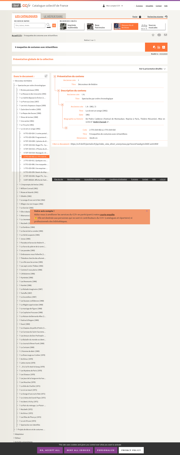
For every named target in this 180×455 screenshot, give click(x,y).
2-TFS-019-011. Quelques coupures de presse (36, 160)
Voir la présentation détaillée (150, 69)
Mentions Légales (73, 179)
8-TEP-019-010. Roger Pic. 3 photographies (36, 145)
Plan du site (58, 179)
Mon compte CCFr (115, 5)
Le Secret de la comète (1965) (32, 231)
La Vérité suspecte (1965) (30, 235)
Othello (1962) (26, 196)
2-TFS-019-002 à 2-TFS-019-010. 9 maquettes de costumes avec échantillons (36, 156)
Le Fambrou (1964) (28, 227)
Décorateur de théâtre (23, 81)
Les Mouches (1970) (28, 382)
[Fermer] (143, 211)
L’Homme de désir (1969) (30, 351)
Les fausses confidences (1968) (32, 301)
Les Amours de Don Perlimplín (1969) (33, 335)
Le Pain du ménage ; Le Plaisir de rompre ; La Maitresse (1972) (33, 405)
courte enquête (107, 214)
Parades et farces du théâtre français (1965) (33, 242)
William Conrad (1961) (29, 188)
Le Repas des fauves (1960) (31, 113)
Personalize (106, 450)
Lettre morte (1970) (28, 363)
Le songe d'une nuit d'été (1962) (33, 200)
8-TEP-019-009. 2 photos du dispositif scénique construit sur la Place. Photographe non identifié (36, 141)
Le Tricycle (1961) (27, 125)
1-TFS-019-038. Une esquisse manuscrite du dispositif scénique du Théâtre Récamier (36, 168)
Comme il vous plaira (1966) (31, 270)
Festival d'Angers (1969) (30, 320)
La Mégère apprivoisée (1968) (32, 304)
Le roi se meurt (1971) (29, 390)
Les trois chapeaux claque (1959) (33, 105)
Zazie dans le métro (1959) (31, 109)
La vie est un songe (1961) (30, 129)
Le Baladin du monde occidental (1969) (33, 339)
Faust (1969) (25, 324)
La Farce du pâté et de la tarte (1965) (33, 246)
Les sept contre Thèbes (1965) (32, 266)
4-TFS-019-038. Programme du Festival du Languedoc (36, 137)
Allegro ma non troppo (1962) (32, 204)
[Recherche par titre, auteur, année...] (29, 25)
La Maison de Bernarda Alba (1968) (33, 316)
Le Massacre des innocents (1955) (33, 94)
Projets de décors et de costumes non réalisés (32, 429)
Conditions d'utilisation (118, 179)
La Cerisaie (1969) (27, 347)
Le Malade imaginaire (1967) (32, 289)
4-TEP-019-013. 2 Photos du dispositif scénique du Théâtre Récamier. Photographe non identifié (36, 149)
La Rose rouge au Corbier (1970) (33, 355)
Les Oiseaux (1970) (28, 374)
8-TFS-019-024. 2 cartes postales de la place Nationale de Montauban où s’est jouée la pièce (36, 133)
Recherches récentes (158, 16)
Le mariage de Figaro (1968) (31, 308)
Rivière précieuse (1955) (30, 90)
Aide (166, 6)
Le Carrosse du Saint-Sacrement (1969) (33, 332)
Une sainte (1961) (27, 121)
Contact (159, 6)
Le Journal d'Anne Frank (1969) (32, 343)
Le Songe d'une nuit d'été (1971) (33, 394)
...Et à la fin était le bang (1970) (33, 366)
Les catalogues (26, 16)
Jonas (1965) (25, 239)
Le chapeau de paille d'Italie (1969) (33, 328)
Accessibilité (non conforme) (94, 179)
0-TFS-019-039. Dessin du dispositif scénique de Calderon (36, 172)
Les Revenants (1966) (29, 281)
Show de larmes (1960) (29, 117)
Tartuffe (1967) (26, 293)
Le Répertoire (53, 16)
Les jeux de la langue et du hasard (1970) (33, 378)
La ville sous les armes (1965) (32, 262)
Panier (136, 16)
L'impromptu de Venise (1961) (32, 184)
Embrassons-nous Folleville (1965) (33, 254)
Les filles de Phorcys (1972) (31, 417)
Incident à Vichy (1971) (29, 401)
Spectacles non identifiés (30, 425)
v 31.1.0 (162, 179)
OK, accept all (50, 450)
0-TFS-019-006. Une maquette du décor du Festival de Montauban (36, 164)
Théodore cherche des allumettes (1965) (33, 258)
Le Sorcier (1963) (27, 208)
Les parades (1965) (28, 250)
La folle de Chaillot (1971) (30, 386)
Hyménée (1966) (27, 277)
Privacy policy (131, 450)
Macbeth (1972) (27, 409)
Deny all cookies (78, 450)
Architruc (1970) (27, 359)
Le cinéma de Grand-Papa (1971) (33, 397)
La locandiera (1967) (28, 297)
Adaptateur (19, 434)
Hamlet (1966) (26, 285)
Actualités (149, 6)
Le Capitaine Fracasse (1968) (32, 312)
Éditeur (18, 438)
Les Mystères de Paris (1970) (31, 370)
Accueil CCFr (17, 35)
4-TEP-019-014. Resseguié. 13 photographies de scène (36, 153)
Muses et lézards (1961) (29, 192)
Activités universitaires (23, 442)
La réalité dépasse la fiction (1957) (33, 98)
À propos (139, 6)
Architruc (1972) (27, 413)
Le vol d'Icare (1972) (28, 421)
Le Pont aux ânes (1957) (30, 101)
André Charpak (99, 121)
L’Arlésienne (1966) (28, 273)
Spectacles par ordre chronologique (32, 85)
